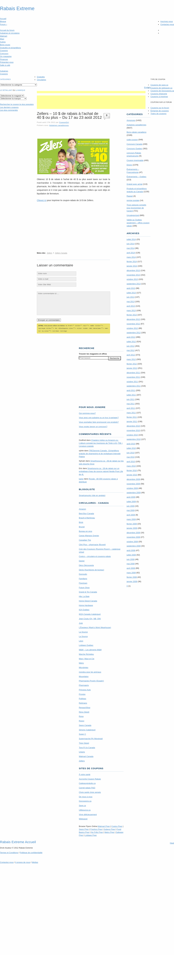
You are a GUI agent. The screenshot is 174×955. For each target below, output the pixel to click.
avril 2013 (131, 306)
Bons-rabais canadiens (136, 132)
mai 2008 (130, 564)
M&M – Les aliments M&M (90, 649)
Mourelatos (83, 676)
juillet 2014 (131, 239)
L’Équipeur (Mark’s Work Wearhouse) (95, 627)
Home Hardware (86, 605)
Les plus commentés (9, 110)
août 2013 (131, 288)
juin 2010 (130, 453)
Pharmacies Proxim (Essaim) (91, 680)
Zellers (49, 253)
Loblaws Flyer (91, 835)
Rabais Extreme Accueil (18, 841)
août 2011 (131, 390)
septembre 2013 (134, 284)
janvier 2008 (132, 581)
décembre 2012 (133, 319)
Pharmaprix (84, 685)
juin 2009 (130, 506)
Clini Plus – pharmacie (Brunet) (92, 544)
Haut (172, 842)
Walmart (3, 36)
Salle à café (5, 65)
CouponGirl (64, 122)
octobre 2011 (132, 381)
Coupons (4, 50)
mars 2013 (131, 310)
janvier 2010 (132, 475)
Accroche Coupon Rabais (90, 778)
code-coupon (132, 139)
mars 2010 (131, 466)
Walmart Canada (86, 756)
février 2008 (132, 577)
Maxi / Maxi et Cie (86, 658)
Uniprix (82, 751)
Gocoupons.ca (85, 800)
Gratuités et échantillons (10, 48)
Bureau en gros (85, 531)
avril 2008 (131, 568)
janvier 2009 (132, 528)
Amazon (82, 508)
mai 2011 (130, 404)
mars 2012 (131, 359)
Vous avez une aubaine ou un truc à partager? (99, 417)
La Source (83, 631)
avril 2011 (131, 408)
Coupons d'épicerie (158, 94)
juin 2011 (130, 399)
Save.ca (82, 805)
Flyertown (83, 583)
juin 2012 (130, 346)
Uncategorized (133, 215)
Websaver (83, 818)
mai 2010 (130, 457)
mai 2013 (130, 301)
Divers (129, 165)
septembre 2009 (134, 492)
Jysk (81, 623)
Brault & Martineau (87, 517)
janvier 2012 (132, 368)
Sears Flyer (84, 829)
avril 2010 (131, 461)
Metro (81, 662)
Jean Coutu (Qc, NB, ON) (90, 618)
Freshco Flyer (96, 829)
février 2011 (132, 417)
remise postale (133, 200)
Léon (81, 640)
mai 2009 (130, 510)
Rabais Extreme (17, 8)
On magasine (5, 56)
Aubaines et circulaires (10, 33)
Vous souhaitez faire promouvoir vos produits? (99, 422)
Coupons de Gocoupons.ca (162, 91)
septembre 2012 (134, 332)
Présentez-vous (6, 62)
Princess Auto (85, 689)
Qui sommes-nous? (87, 413)
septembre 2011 (134, 386)
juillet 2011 (131, 395)
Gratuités (41, 77)
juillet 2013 (131, 293)
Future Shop (84, 587)
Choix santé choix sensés (90, 792)
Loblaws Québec (86, 645)
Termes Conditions (9, 852)
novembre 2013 (133, 275)
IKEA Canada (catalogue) (90, 614)
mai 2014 (130, 248)
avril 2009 (131, 515)
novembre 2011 (133, 377)
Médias (35, 862)
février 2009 (132, 524)
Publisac (82, 698)
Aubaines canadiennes (59, 125)
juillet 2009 (131, 501)
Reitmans (83, 702)
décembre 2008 (133, 533)
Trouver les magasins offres (93, 353)
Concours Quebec (134, 148)
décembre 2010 (133, 426)
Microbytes (83, 667)
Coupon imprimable (135, 160)
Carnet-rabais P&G (87, 787)
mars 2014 (131, 257)
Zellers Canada (61, 253)
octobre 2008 (132, 541)
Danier (81, 560)
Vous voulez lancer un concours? (93, 426)
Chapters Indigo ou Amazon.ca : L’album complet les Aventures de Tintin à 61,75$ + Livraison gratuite (101, 443)
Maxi (2, 39)
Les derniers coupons (9, 107)
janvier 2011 (132, 421)
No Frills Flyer (97, 832)
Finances (4, 59)
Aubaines (4, 71)
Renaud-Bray (84, 707)
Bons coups (5, 45)
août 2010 (131, 444)
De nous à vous (85, 796)
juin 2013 (130, 297)
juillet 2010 (131, 448)
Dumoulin (83, 574)
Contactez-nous (167, 24)
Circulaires (41, 80)
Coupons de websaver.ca (161, 88)
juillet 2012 (131, 341)
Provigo (82, 694)
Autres (3, 42)
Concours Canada (134, 144)
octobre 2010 (132, 435)
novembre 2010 (133, 430)
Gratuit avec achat (134, 184)
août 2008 (131, 550)
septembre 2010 (134, 439)
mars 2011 (131, 413)
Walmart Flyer (104, 826)
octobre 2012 (132, 328)
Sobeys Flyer (109, 829)
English (147, 87)
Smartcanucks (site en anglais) (92, 495)
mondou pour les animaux (90, 671)
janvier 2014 (132, 266)
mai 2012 (130, 350)
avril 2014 (131, 253)
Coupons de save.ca (159, 85)
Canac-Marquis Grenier (89, 535)
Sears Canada (85, 725)
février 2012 (132, 364)
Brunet (81, 526)
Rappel (130, 196)
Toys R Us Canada (87, 747)
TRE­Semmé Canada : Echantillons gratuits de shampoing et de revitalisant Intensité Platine (99, 453)
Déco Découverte (86, 565)
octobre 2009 (132, 488)
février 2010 (132, 470)
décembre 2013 (133, 270)
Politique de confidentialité (31, 852)
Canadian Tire (85, 540)
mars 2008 (131, 573)
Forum (3, 24)
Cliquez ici (41, 200)
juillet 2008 (131, 555)
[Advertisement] (91, 92)
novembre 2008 (133, 537)
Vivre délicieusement (88, 814)
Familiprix (83, 578)
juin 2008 (130, 559)
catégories (5, 79)
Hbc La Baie (84, 596)
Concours (4, 53)
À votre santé (84, 774)
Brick (81, 522)
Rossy (81, 720)
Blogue (3, 21)
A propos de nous (22, 862)
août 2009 (131, 497)
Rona (81, 716)
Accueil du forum (7, 30)
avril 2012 (131, 355)
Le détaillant (6, 90)
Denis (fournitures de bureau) (91, 569)
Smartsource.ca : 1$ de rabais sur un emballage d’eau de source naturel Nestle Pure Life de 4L (101, 471)
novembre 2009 (133, 484)
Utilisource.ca (84, 809)
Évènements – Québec (136, 177)
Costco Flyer (116, 826)
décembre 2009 (133, 479)
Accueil (3, 18)
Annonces (131, 120)
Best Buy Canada (86, 513)
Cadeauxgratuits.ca (87, 783)
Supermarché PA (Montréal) (91, 738)
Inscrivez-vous (166, 21)
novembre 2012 (133, 324)
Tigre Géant (84, 743)
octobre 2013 (132, 279)
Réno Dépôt (84, 711)
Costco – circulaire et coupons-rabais (95, 556)
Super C (82, 734)
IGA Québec (84, 609)
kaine (81, 478)
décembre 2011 (133, 373)
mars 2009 (131, 519)
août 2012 (131, 337)
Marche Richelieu (86, 654)
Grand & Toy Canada (88, 591)
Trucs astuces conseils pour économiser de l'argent (136, 208)
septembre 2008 (134, 546)
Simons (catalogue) (87, 729)
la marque (20, 90)
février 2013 (132, 315)
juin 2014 (130, 244)
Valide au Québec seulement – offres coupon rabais (138, 223)
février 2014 (132, 261)
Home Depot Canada (88, 600)
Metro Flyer (109, 832)
